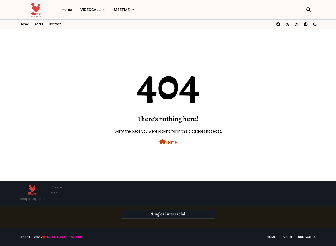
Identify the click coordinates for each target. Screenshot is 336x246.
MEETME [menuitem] (122, 9)
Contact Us (307, 237)
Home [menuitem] (67, 9)
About (38, 24)
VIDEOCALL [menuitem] (90, 9)
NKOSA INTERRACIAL (64, 237)
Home (24, 24)
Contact (55, 24)
